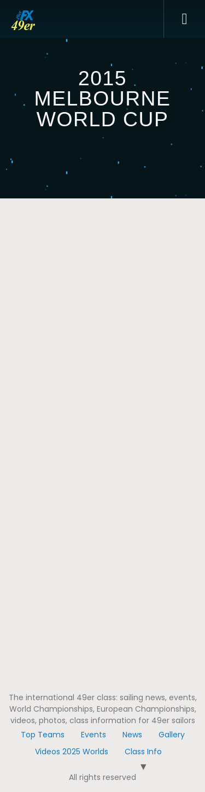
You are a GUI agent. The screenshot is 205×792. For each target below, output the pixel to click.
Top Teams (43, 734)
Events (93, 734)
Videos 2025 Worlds (71, 751)
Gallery (172, 734)
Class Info (143, 751)
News (132, 734)
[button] (184, 19)
